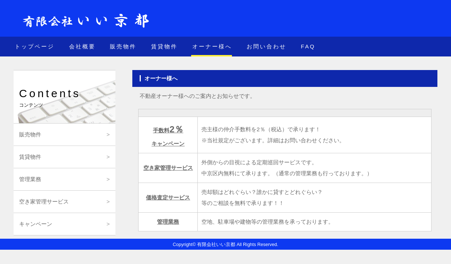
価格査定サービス (168, 197)
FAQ (308, 46)
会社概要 (82, 46)
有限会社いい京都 (216, 244)
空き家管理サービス (168, 168)
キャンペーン (35, 224)
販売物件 (123, 46)
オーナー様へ (212, 46)
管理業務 (168, 222)
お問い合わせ (266, 46)
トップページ (34, 46)
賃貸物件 (164, 46)
